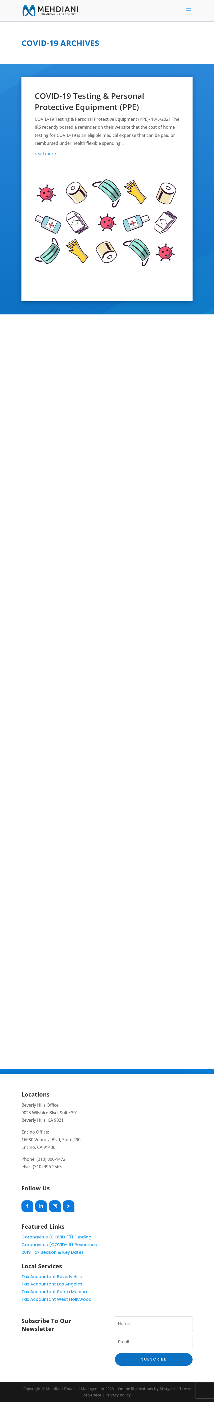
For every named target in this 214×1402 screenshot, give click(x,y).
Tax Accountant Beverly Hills (51, 1277)
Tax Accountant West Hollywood (56, 1299)
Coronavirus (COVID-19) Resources (59, 1245)
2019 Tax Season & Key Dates (52, 1252)
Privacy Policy (118, 1395)
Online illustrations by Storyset (146, 1388)
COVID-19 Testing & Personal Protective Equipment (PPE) (89, 101)
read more (45, 153)
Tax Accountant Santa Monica (54, 1292)
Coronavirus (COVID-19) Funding (56, 1237)
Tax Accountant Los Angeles (51, 1284)
